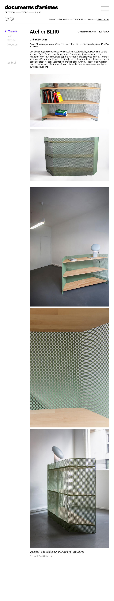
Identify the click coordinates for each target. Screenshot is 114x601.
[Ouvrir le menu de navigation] (105, 9)
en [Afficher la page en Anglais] (6, 19)
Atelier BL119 (44, 32)
